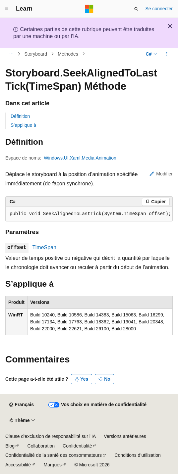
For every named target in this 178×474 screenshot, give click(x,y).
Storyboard (36, 54)
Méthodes (68, 54)
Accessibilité (18, 464)
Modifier (161, 173)
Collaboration (41, 446)
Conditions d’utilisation (138, 455)
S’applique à (23, 125)
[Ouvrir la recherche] (136, 9)
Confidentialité (77, 446)
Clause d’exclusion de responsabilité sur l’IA (50, 436)
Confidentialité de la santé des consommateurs (53, 455)
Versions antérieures (125, 436)
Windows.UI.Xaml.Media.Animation (80, 158)
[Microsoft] (89, 9)
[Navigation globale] (6, 9)
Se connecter (159, 8)
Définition (20, 116)
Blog (10, 446)
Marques (53, 464)
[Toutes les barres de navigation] (11, 54)
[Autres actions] (167, 54)
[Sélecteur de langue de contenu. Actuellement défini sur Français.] (21, 405)
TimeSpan (44, 247)
